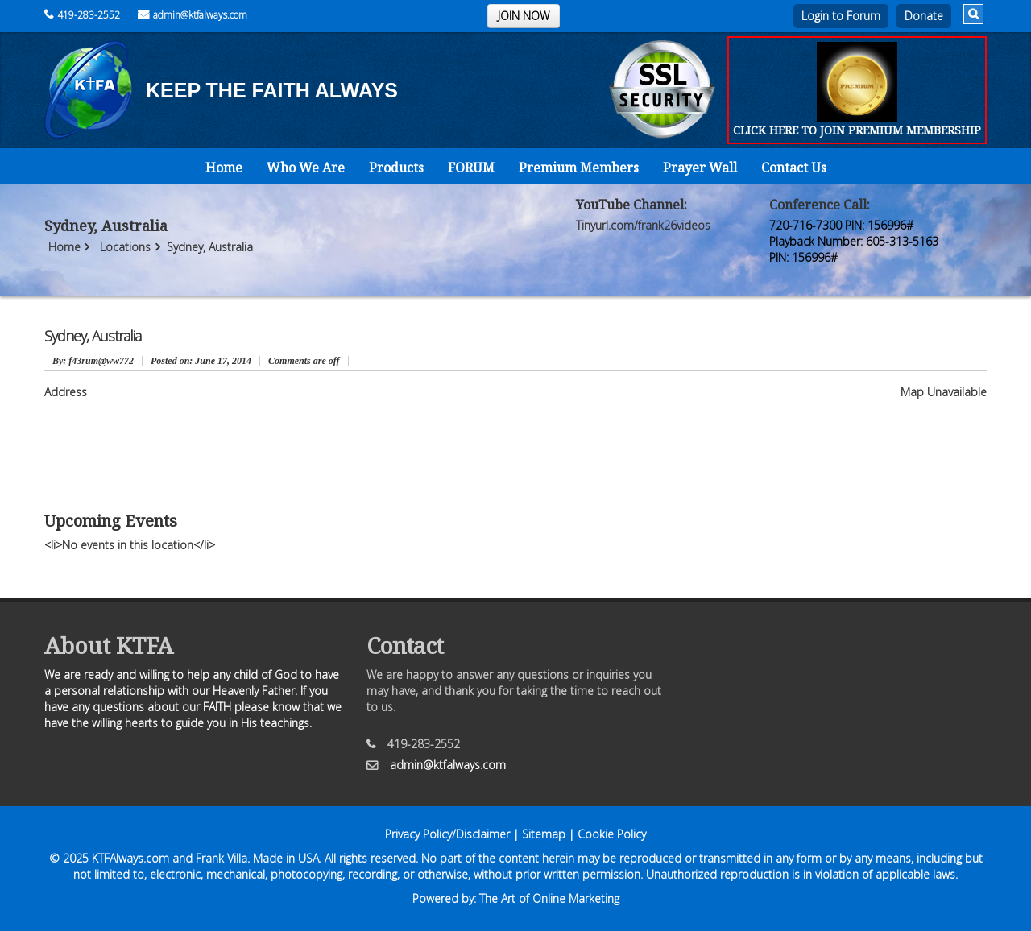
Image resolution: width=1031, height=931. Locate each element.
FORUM (471, 167)
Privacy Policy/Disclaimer (447, 834)
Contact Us (793, 167)
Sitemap (543, 834)
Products (396, 167)
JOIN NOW (523, 15)
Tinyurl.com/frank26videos (643, 225)
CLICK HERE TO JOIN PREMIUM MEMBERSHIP (857, 130)
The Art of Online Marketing (549, 898)
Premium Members (579, 167)
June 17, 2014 (201, 360)
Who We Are (306, 167)
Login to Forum (840, 15)
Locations (125, 246)
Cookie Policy (612, 834)
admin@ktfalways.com (192, 15)
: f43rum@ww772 (93, 360)
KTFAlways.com (130, 858)
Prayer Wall (700, 167)
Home (223, 167)
